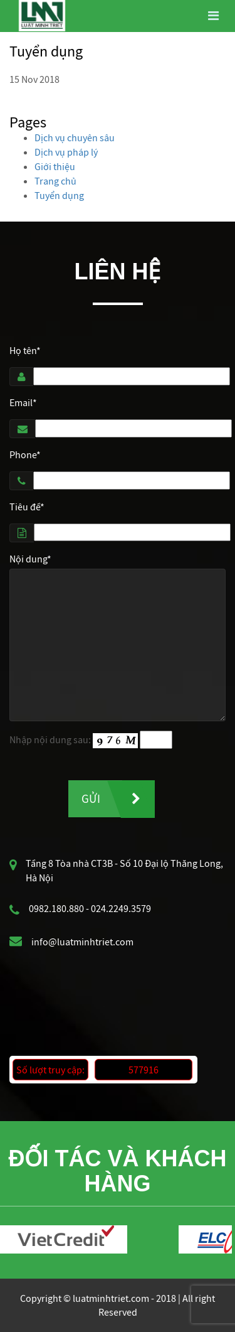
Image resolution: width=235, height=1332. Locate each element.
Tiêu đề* (26, 506)
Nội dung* (30, 558)
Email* (23, 402)
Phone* (25, 454)
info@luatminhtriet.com (82, 941)
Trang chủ (55, 181)
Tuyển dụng (59, 195)
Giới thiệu (54, 166)
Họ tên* (25, 350)
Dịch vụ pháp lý (66, 152)
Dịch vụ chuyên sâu (74, 137)
